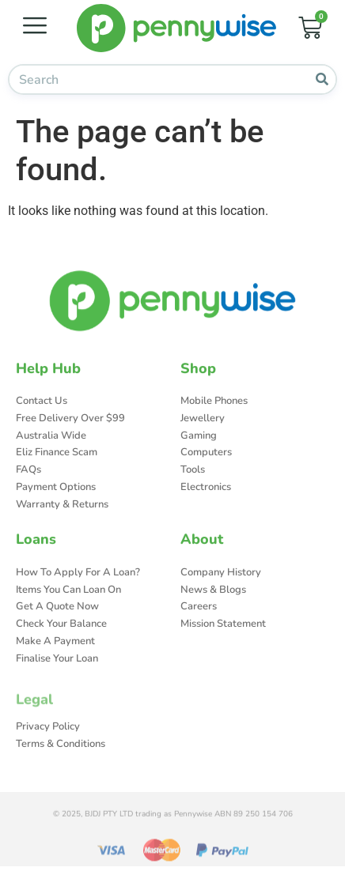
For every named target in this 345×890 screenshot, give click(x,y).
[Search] (322, 79)
